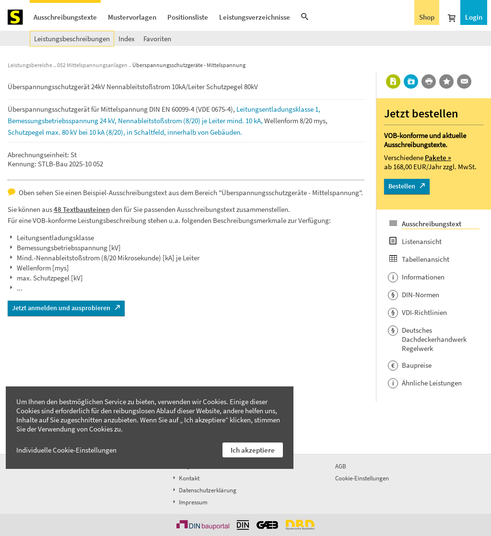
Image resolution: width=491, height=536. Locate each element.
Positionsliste (187, 17)
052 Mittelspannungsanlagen (92, 65)
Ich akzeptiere (253, 449)
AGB (340, 466)
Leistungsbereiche (30, 65)
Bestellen (401, 186)
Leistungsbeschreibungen (72, 38)
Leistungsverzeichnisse (254, 17)
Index (126, 38)
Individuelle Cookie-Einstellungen (66, 449)
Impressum (189, 502)
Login (473, 17)
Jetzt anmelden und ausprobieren (61, 307)
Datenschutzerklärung (203, 490)
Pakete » (438, 157)
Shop (426, 17)
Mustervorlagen (132, 17)
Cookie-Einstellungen (362, 478)
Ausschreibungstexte (65, 17)
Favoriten (157, 38)
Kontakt (185, 478)
